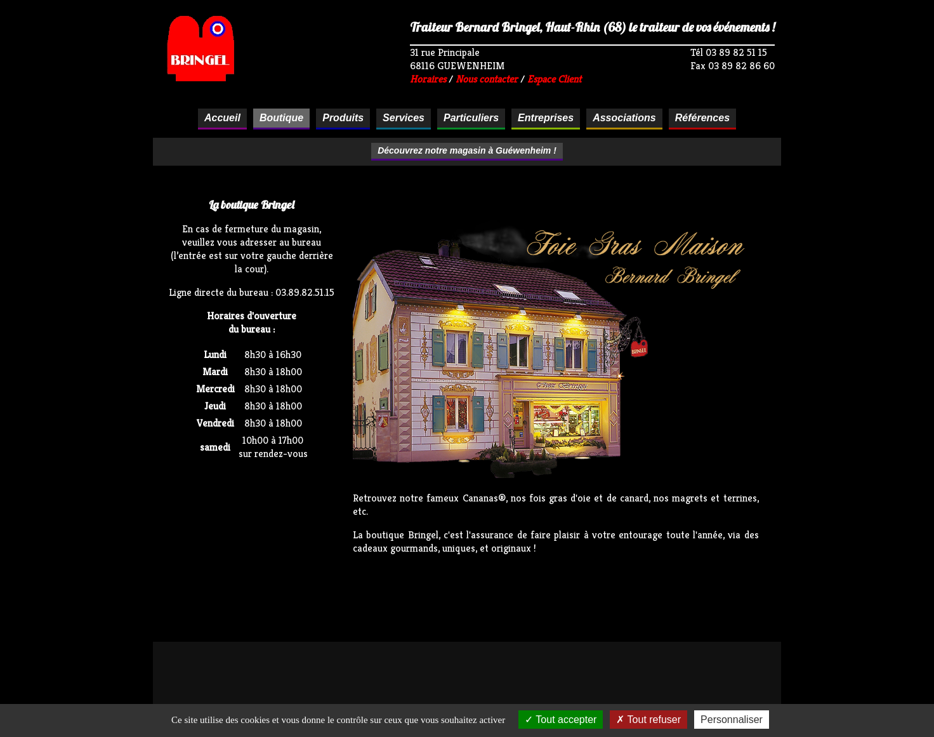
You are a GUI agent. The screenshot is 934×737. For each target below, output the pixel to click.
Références (702, 117)
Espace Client (554, 79)
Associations (624, 117)
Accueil (222, 117)
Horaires (428, 79)
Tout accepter (560, 719)
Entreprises (546, 117)
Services (403, 117)
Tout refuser (648, 719)
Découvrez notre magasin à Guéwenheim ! (467, 150)
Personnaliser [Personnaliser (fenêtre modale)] (731, 719)
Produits (343, 117)
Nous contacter (487, 79)
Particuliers (471, 117)
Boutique (281, 117)
